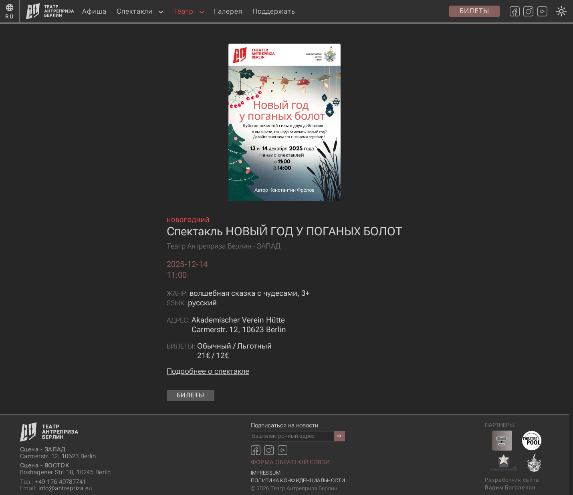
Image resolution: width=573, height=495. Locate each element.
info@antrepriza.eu (56, 488)
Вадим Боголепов (510, 487)
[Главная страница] (50, 11)
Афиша (94, 11)
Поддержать (273, 11)
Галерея (228, 11)
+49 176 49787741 (53, 482)
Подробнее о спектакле (208, 371)
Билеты (474, 11)
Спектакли (135, 11)
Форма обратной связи (290, 462)
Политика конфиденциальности (298, 480)
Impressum (266, 473)
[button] (161, 11)
